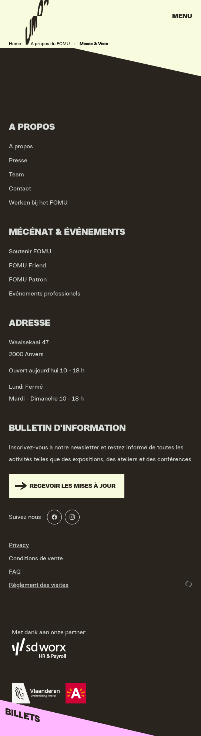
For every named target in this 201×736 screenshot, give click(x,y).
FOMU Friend (27, 266)
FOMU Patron (28, 280)
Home (15, 43)
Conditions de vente (36, 558)
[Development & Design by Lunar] (188, 584)
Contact (20, 189)
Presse (18, 160)
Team (16, 175)
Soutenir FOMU (30, 251)
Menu (182, 16)
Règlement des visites (38, 585)
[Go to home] (37, 18)
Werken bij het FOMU (38, 203)
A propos (21, 146)
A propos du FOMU (50, 43)
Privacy (19, 545)
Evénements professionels (44, 294)
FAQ (15, 572)
